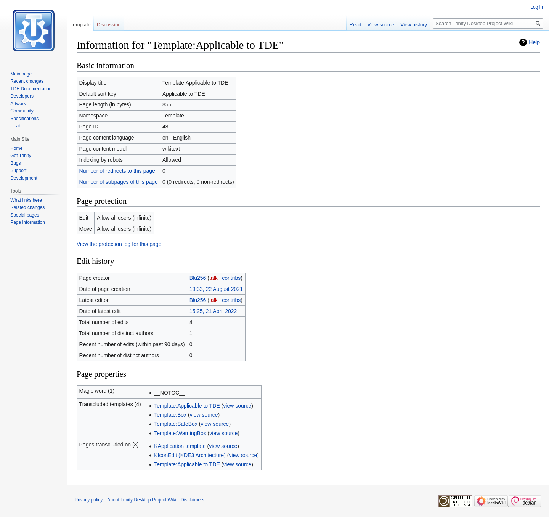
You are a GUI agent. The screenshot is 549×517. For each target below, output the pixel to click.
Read (355, 24)
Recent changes (26, 81)
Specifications (24, 118)
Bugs (15, 163)
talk (213, 278)
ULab (15, 125)
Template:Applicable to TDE (187, 406)
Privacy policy (89, 500)
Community (22, 111)
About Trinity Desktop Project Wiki (141, 500)
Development (23, 178)
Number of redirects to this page (117, 171)
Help (534, 42)
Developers (22, 96)
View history (413, 24)
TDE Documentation (30, 89)
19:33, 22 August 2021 (216, 289)
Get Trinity (20, 155)
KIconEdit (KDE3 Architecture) (190, 455)
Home (16, 148)
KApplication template (179, 446)
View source (381, 24)
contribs (231, 278)
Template (81, 24)
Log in (536, 7)
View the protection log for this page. (120, 244)
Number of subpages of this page (118, 182)
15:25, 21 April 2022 (213, 311)
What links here (26, 200)
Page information (27, 222)
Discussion (109, 24)
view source (237, 406)
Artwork (18, 103)
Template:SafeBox (175, 424)
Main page (21, 74)
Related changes (27, 207)
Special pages (24, 215)
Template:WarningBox (180, 433)
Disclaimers (192, 500)
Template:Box (170, 415)
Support (18, 170)
